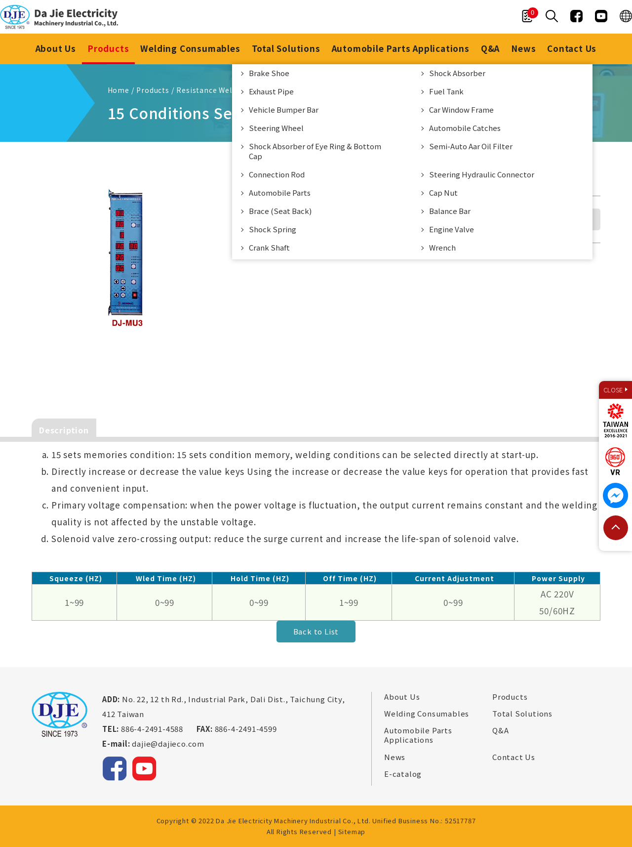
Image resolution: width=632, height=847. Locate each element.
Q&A (490, 48)
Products (108, 48)
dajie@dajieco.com (168, 743)
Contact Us (572, 48)
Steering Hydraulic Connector (481, 174)
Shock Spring (272, 229)
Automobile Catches (465, 128)
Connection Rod (277, 174)
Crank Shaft (269, 247)
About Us (55, 48)
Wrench (442, 247)
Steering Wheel (276, 128)
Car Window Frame (461, 109)
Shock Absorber (457, 73)
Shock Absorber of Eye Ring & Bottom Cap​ (315, 151)
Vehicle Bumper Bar (283, 109)
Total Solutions (286, 48)
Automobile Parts (280, 192)
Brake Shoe (269, 73)
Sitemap (352, 831)
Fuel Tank (446, 91)
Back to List (316, 631)
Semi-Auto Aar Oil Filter (471, 146)
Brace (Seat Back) (280, 211)
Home (118, 90)
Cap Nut (443, 192)
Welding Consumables (190, 48)
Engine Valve (451, 229)
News (523, 48)
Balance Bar (450, 211)
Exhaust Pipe (271, 91)
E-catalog (403, 774)
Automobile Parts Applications (401, 48)
